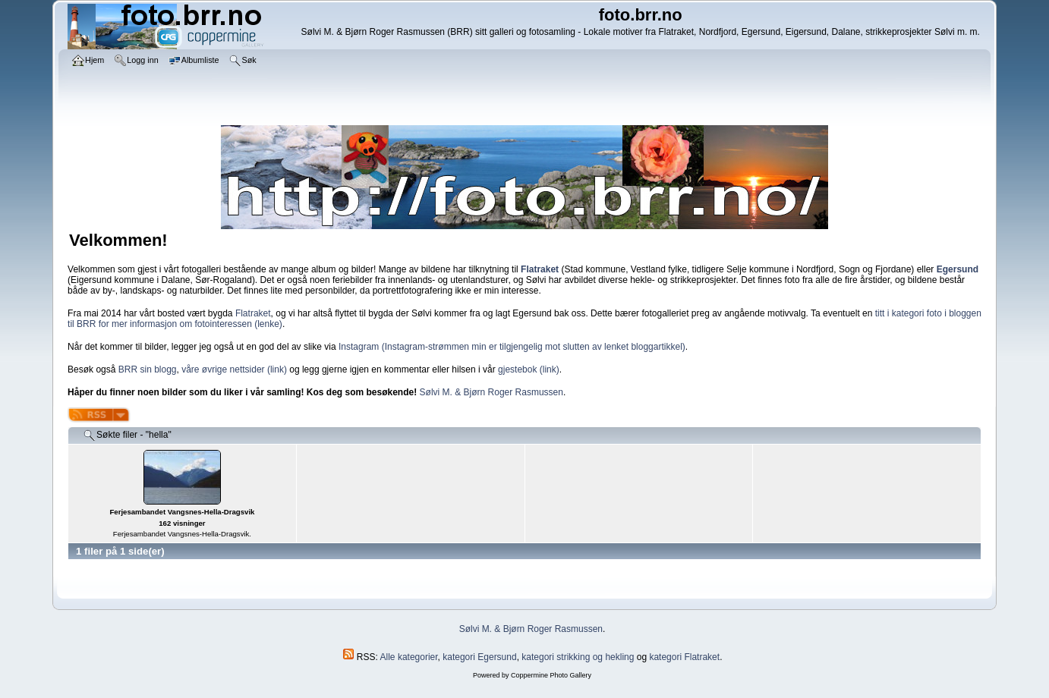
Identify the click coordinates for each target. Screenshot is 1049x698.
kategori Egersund (479, 657)
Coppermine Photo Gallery (551, 675)
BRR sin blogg (147, 369)
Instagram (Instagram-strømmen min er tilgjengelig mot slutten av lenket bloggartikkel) (512, 346)
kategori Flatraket (684, 657)
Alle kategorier (409, 657)
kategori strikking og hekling (577, 657)
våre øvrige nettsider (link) (234, 369)
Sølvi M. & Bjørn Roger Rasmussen (491, 392)
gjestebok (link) (528, 369)
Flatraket (253, 313)
